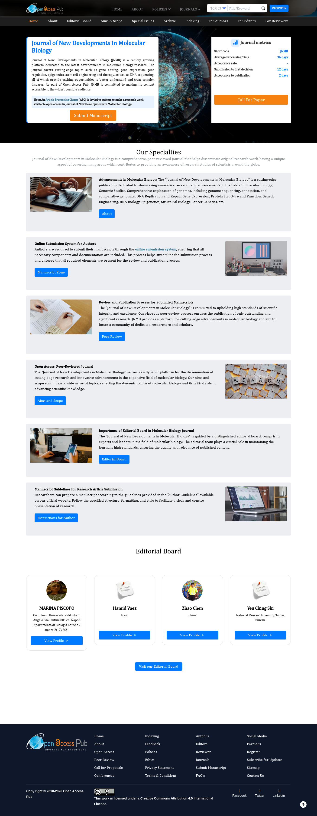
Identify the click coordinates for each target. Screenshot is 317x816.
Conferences (104, 775)
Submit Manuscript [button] (93, 115)
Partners (254, 744)
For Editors (248, 21)
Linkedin (279, 793)
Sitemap (253, 767)
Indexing (193, 21)
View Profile (56, 640)
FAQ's (200, 775)
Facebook (239, 793)
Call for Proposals (108, 767)
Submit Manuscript (211, 767)
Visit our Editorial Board (158, 666)
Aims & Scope (111, 21)
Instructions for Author (56, 518)
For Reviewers (279, 21)
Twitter (259, 793)
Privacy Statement (159, 767)
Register (279, 8)
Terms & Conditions (161, 775)
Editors (201, 744)
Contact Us (255, 775)
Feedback (152, 744)
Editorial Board (77, 21)
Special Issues (143, 21)
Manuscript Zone (51, 272)
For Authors (220, 21)
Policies (161, 9)
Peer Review (112, 336)
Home (117, 9)
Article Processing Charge (61, 99)
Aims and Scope (50, 400)
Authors (202, 736)
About (137, 9)
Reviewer (203, 751)
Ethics (150, 759)
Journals (190, 9)
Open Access (104, 751)
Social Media (257, 736)
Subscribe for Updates (264, 759)
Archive (170, 21)
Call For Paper (251, 99)
